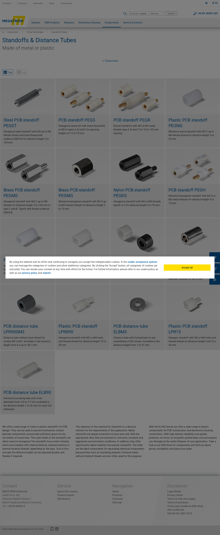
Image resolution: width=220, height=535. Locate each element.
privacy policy (29, 272)
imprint (47, 272)
